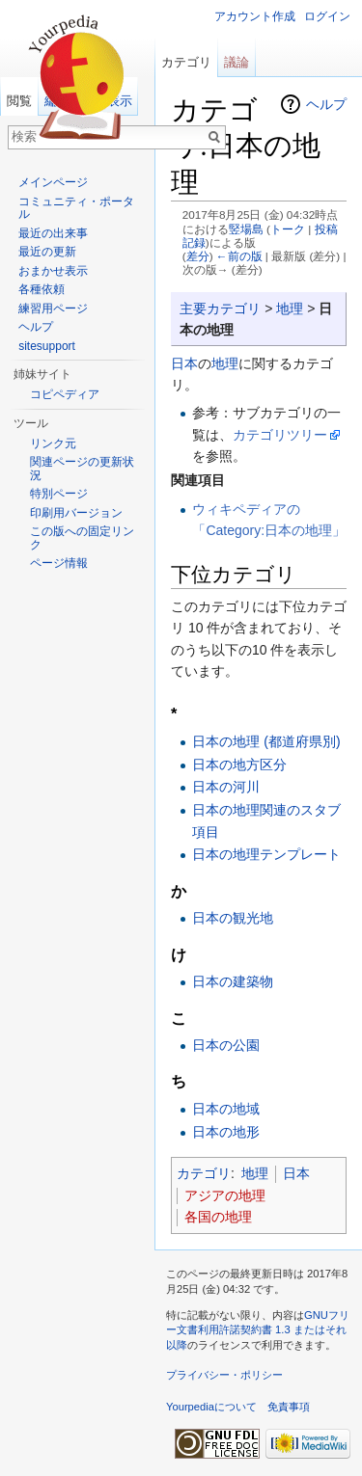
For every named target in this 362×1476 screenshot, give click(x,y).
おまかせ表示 (53, 271)
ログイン (327, 16)
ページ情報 (59, 563)
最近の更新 (47, 251)
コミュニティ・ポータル (76, 208)
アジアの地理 (224, 1195)
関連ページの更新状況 (82, 468)
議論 (236, 62)
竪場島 (246, 229)
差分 (197, 256)
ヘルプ (326, 104)
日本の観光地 (232, 918)
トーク (287, 229)
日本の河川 (226, 786)
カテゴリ (204, 1173)
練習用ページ (53, 308)
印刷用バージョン (76, 513)
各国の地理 (218, 1216)
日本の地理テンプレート (266, 854)
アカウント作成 (254, 16)
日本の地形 (226, 1132)
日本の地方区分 (239, 764)
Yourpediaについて (211, 1406)
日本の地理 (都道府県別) (266, 741)
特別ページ (59, 493)
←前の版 (239, 256)
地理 (289, 308)
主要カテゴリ (220, 308)
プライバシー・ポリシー (224, 1375)
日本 (184, 363)
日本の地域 (226, 1108)
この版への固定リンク (82, 537)
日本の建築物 (232, 981)
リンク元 (53, 443)
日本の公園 (226, 1045)
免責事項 (288, 1406)
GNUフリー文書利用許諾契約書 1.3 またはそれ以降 (257, 1330)
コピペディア (64, 394)
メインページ (53, 182)
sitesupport (46, 346)
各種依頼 (41, 289)
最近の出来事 (53, 233)
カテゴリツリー (280, 435)
